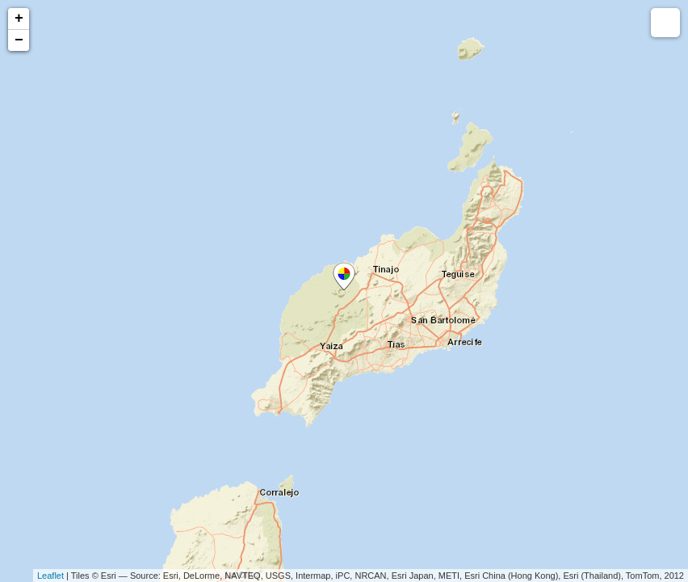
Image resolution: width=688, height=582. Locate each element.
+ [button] (19, 18)
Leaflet (50, 575)
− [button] (19, 40)
